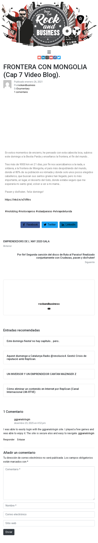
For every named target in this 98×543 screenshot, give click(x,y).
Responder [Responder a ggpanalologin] (9, 439)
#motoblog (11, 211)
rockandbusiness (26, 85)
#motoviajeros (26, 211)
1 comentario (21, 92)
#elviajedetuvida (62, 211)
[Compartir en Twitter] (50, 225)
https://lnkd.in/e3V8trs (18, 199)
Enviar (8, 532)
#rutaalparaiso (44, 211)
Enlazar (21, 439)
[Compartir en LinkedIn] (68, 225)
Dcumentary (23, 88)
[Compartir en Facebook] (30, 225)
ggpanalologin (22, 419)
